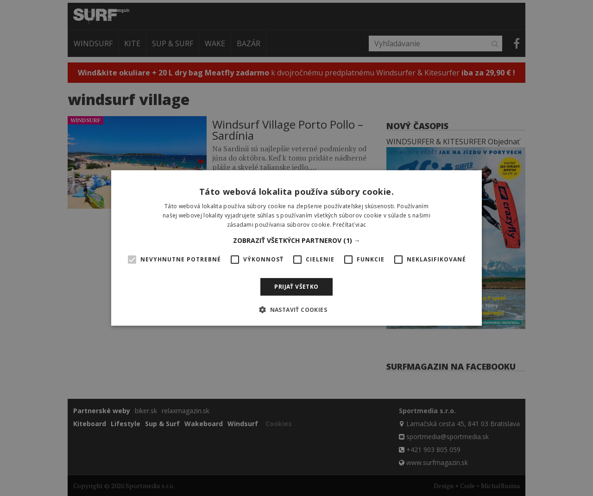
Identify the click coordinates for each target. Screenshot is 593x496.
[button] (296, 240)
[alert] (296, 248)
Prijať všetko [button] (296, 287)
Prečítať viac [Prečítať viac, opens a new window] (349, 225)
